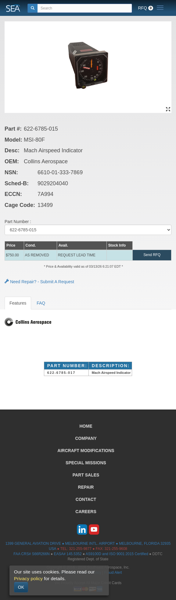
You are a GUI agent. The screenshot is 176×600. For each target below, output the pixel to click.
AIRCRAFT (85, 450)
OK (21, 587)
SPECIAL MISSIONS (86, 462)
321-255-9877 (80, 549)
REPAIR (86, 487)
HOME (86, 426)
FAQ (41, 303)
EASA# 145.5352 (67, 554)
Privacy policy (28, 578)
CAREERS (85, 511)
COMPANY (86, 438)
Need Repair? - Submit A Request (39, 281)
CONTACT (86, 499)
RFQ (145, 7)
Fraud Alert (113, 572)
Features (17, 303)
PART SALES (86, 474)
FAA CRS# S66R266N (31, 554)
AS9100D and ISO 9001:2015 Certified (117, 554)
